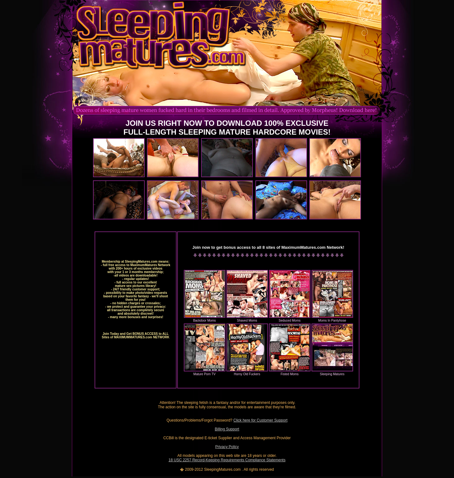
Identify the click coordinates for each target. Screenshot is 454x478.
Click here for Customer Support (260, 420)
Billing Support (227, 429)
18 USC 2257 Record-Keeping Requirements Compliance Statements (227, 460)
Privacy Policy (227, 447)
